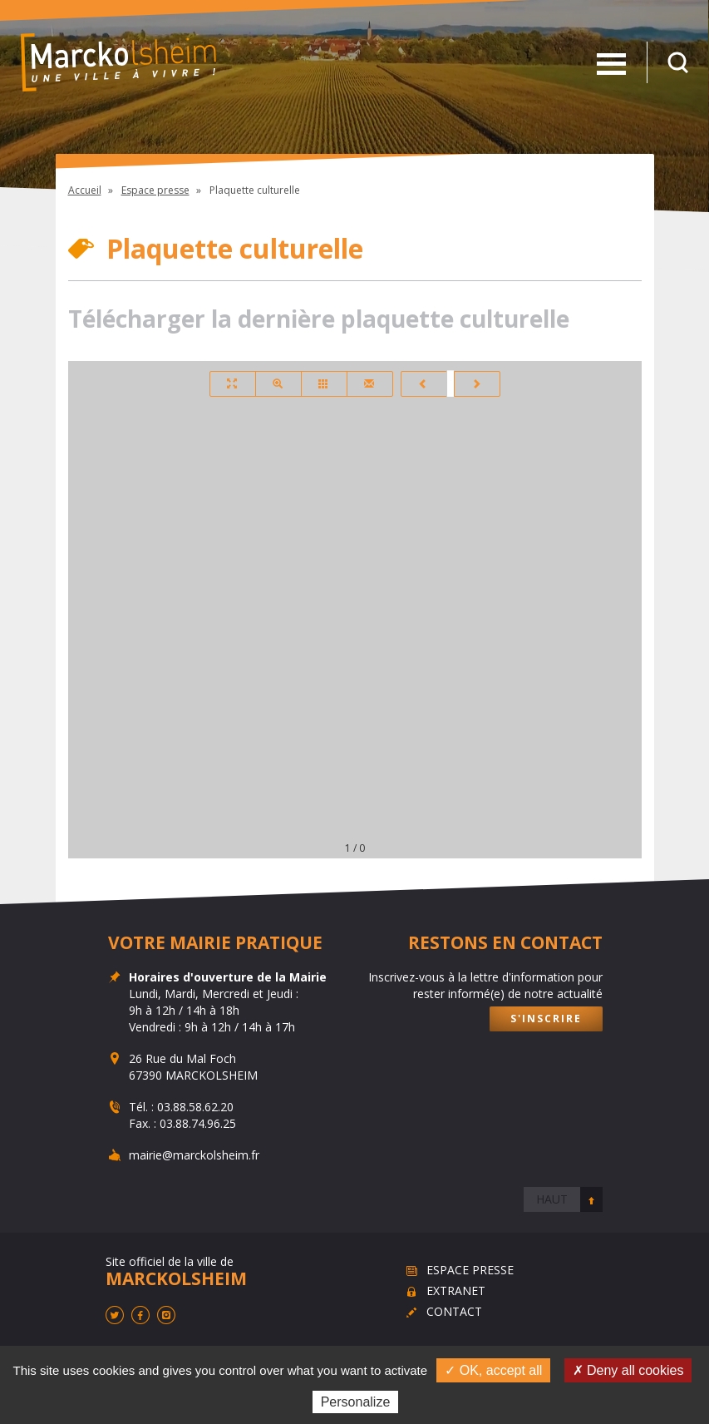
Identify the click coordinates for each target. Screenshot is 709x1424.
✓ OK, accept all (493, 1370)
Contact (454, 1311)
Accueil (84, 190)
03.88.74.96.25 (197, 1123)
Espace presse (155, 190)
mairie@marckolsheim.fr (193, 1155)
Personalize (356, 1402)
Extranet (455, 1290)
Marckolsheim (118, 62)
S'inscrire (545, 1018)
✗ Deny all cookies (628, 1370)
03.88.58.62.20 (194, 1107)
